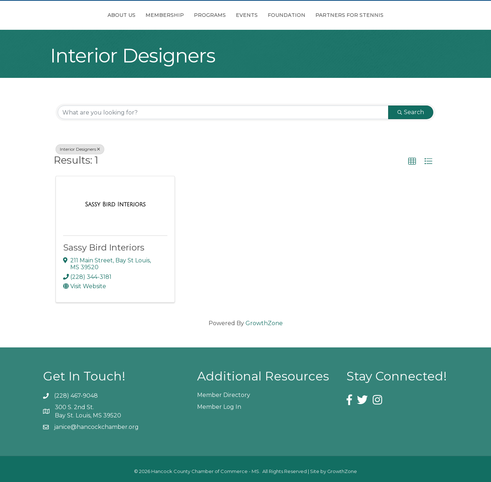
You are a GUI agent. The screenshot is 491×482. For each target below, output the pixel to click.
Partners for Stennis (390, 15)
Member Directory (223, 395)
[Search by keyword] (223, 112)
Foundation (326, 15)
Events (287, 15)
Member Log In (219, 406)
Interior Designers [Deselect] (80, 149)
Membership (124, 15)
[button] (412, 161)
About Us (81, 15)
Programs (170, 15)
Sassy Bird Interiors (103, 247)
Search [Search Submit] (410, 112)
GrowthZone (264, 323)
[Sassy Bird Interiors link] (115, 204)
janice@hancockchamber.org (96, 426)
